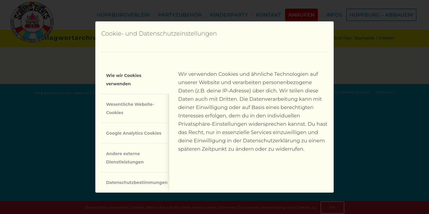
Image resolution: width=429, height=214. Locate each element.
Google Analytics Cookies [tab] (133, 133)
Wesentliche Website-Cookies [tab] (130, 108)
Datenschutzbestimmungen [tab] (136, 182)
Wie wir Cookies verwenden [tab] (123, 79)
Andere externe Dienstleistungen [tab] (125, 158)
